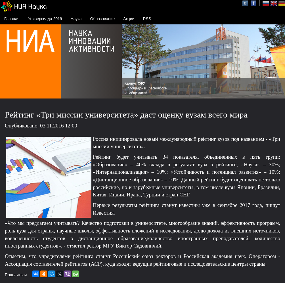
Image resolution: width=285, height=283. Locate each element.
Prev (129, 61)
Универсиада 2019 (45, 18)
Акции (128, 18)
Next (277, 61)
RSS (147, 18)
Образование (102, 18)
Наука (76, 18)
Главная (11, 18)
